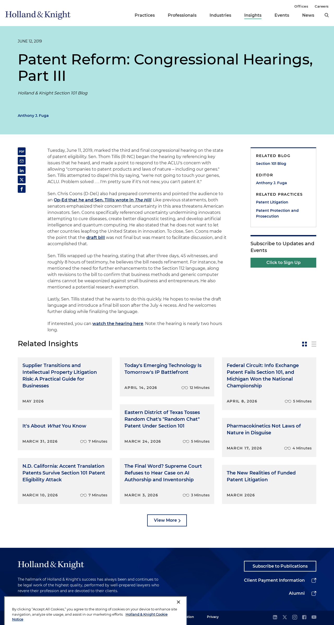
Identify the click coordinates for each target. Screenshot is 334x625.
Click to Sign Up (283, 262)
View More (165, 520)
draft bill (95, 237)
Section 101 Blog (271, 163)
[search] (327, 15)
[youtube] (314, 618)
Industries (220, 15)
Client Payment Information (274, 580)
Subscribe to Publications (280, 566)
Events (282, 15)
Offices (301, 6)
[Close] (178, 611)
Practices (145, 15)
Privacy (213, 617)
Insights (252, 15)
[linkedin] (275, 618)
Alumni (297, 593)
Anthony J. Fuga (33, 115)
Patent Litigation (272, 202)
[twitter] (284, 618)
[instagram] (294, 618)
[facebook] (304, 618)
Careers (322, 6)
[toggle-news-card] (304, 344)
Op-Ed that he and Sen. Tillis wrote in (102, 199)
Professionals (182, 15)
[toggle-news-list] (314, 344)
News (308, 15)
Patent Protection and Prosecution (277, 213)
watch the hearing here (117, 323)
